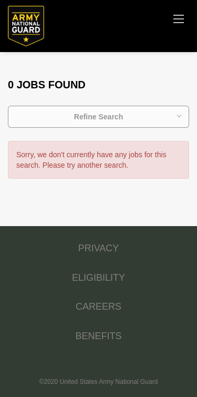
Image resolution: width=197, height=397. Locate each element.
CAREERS (98, 306)
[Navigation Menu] (178, 18)
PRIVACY (98, 248)
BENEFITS (98, 336)
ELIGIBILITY (98, 277)
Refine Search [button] (98, 117)
